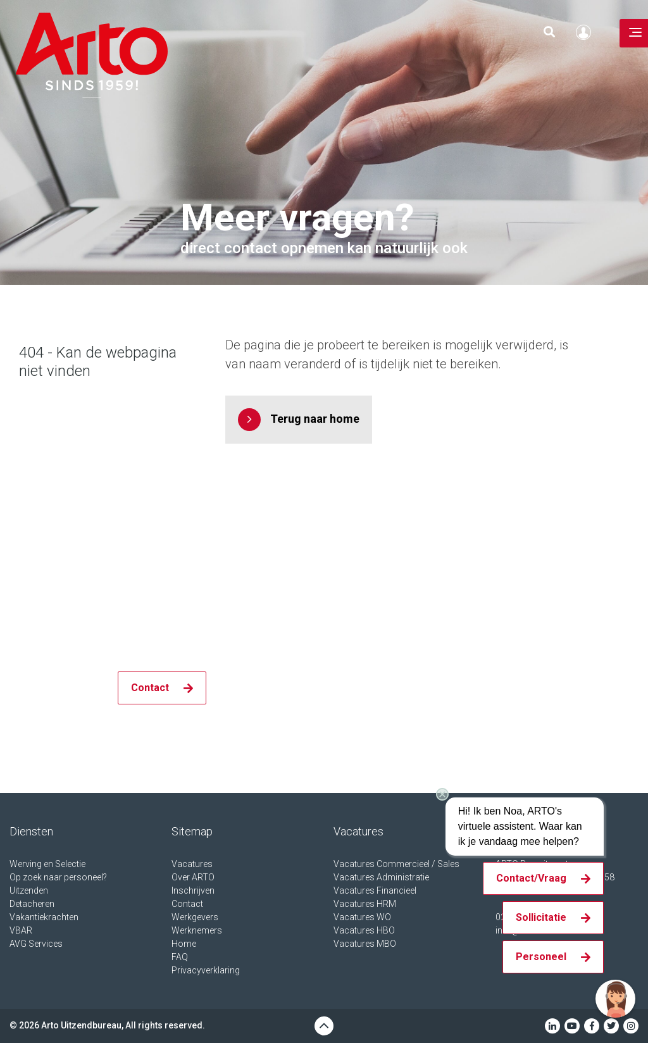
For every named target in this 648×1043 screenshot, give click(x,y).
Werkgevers (194, 917)
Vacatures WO (362, 917)
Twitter (611, 1026)
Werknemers (196, 930)
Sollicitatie (541, 917)
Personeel (541, 957)
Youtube (572, 1026)
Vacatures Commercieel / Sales (396, 864)
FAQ (179, 957)
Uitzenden (28, 890)
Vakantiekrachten (43, 917)
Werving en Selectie (47, 864)
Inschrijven (193, 890)
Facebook (591, 1026)
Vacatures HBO (364, 930)
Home (183, 944)
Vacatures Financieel (374, 890)
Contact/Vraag (531, 878)
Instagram (631, 1026)
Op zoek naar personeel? (58, 877)
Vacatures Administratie (381, 877)
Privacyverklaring (205, 970)
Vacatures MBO (364, 944)
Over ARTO (193, 877)
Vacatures (192, 864)
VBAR (20, 930)
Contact (187, 904)
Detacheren (31, 904)
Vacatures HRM (364, 904)
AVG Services (36, 944)
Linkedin (552, 1026)
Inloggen (586, 32)
